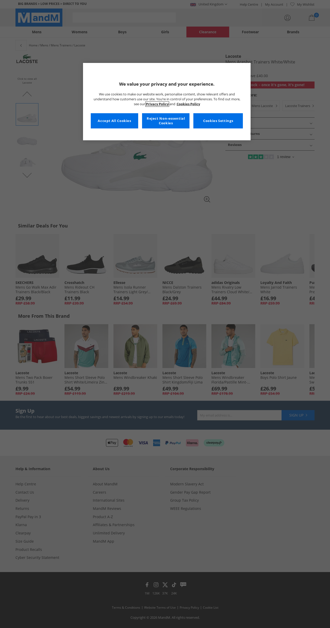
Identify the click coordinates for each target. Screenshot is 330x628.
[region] (167, 101)
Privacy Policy (157, 104)
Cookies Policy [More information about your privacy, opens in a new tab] (188, 104)
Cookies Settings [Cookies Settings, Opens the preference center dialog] (218, 121)
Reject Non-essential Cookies (166, 120)
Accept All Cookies (114, 121)
